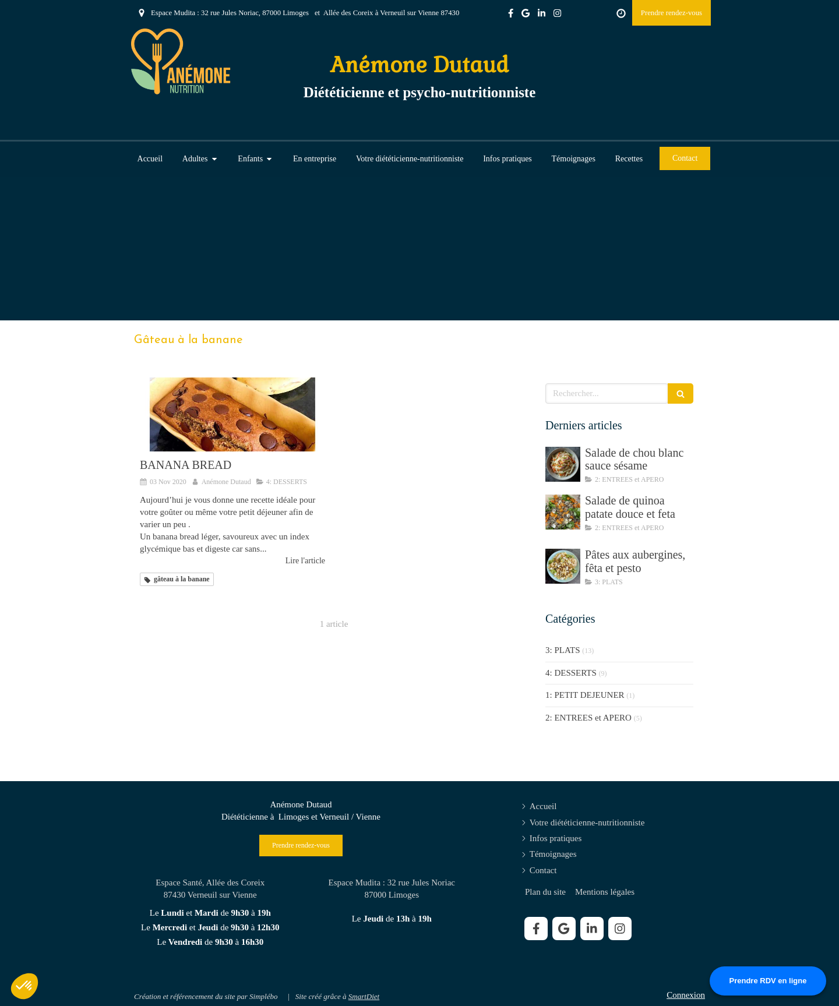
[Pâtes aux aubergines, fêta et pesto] (562, 566)
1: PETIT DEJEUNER (585, 695)
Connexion (686, 995)
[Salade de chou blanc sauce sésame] (562, 464)
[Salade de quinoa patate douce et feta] (562, 512)
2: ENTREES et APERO (588, 717)
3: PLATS (562, 650)
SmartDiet (363, 996)
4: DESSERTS (571, 672)
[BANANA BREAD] (232, 414)
